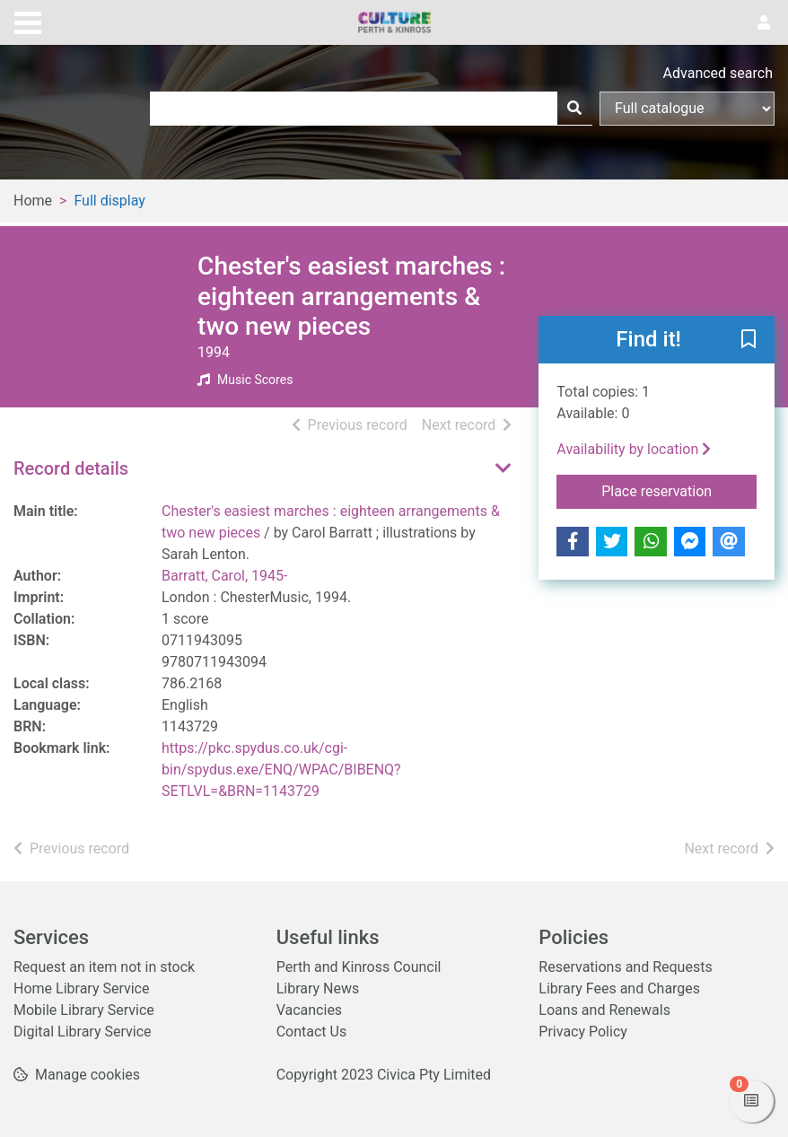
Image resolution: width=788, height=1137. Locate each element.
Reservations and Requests (625, 966)
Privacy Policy (582, 1031)
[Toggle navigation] (27, 20)
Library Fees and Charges (619, 988)
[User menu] (764, 23)
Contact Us (311, 1031)
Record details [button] (70, 468)
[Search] (574, 109)
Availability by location (633, 449)
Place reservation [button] (679, 490)
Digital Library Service (82, 1031)
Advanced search (718, 73)
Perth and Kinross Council (359, 966)
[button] (748, 340)
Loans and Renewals (604, 1010)
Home (32, 200)
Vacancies (309, 1010)
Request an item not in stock (104, 966)
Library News (318, 988)
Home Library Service (81, 988)
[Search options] (687, 109)
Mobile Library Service (83, 1010)
